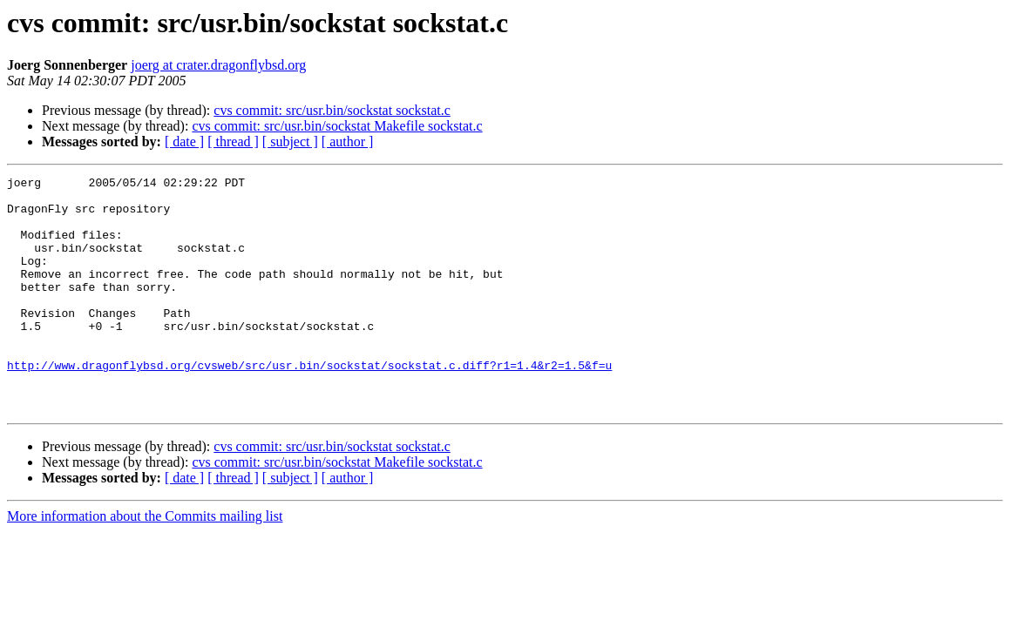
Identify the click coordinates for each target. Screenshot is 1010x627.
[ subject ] (290, 141)
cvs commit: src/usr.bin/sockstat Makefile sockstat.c (337, 125)
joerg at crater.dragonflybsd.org (218, 64)
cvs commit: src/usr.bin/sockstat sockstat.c (332, 110)
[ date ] (184, 141)
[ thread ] (233, 141)
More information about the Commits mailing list (144, 563)
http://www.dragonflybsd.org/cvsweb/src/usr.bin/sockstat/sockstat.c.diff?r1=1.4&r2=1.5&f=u (309, 404)
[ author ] (348, 141)
